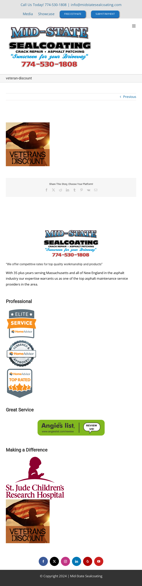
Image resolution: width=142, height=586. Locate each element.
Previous (129, 96)
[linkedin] (76, 561)
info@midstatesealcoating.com (96, 4)
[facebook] (43, 561)
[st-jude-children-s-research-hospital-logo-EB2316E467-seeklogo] (35, 458)
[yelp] (87, 561)
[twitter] (54, 561)
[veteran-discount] (28, 501)
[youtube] (98, 561)
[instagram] (65, 561)
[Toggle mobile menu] (134, 26)
